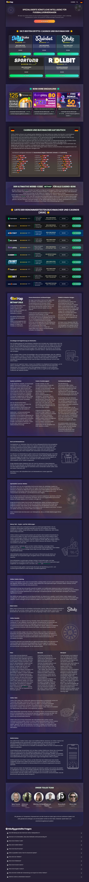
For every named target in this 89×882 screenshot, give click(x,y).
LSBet (14, 145)
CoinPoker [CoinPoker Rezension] (25, 665)
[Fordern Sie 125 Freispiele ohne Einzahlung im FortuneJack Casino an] (20, 78)
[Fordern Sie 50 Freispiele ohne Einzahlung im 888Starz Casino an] (68, 78)
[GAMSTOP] (51, 865)
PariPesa (60, 139)
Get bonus (15, 54)
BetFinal (15, 150)
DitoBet (15, 143)
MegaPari (15, 147)
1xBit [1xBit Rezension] (39, 542)
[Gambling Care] (37, 868)
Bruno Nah (73, 782)
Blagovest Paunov (47, 783)
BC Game (60, 141)
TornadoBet (16, 139)
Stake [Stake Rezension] (23, 526)
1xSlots (14, 137)
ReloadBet (38, 145)
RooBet (37, 147)
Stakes (59, 137)
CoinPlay (15, 136)
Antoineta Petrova (25, 783)
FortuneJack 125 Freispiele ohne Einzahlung (20, 87)
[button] (44, 811)
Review (15, 50)
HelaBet (60, 147)
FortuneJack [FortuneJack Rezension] (46, 542)
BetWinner (38, 136)
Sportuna (38, 139)
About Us (44, 875)
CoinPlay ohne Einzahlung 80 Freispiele (44, 87)
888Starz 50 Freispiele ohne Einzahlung (68, 87)
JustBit (14, 148)
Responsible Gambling (44, 880)
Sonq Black (61, 782)
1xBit (59, 136)
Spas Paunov (16, 782)
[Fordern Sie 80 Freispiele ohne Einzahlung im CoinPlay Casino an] (44, 78)
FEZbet (59, 143)
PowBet (37, 143)
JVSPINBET (38, 148)
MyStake (38, 134)
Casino (73, 2)
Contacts (44, 877)
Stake (14, 134)
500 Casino (38, 137)
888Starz (60, 134)
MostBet (15, 141)
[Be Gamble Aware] (37, 865)
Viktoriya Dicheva (38, 782)
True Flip (60, 148)
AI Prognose (44, 21)
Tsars (37, 141)
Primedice (60, 145)
